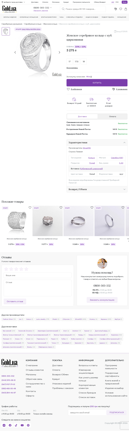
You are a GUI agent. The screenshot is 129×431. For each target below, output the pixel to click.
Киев (68, 125)
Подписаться (116, 412)
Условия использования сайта (116, 394)
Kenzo (29, 319)
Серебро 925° (117, 158)
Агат (66, 331)
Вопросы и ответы (88, 365)
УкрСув (118, 319)
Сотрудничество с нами (35, 385)
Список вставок (87, 397)
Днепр (73, 125)
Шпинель (115, 343)
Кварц (81, 335)
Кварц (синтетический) (98, 335)
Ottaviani (67, 319)
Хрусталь (91, 343)
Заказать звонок (41, 10)
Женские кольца (50, 24)
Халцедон (66, 343)
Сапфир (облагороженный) (111, 339)
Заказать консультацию (102, 300)
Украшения (121, 17)
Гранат (88, 331)
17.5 (76, 61)
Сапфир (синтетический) (13, 343)
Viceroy (93, 319)
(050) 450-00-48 (9, 388)
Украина (106, 319)
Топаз (55, 343)
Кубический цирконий (91, 168)
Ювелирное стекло (46, 347)
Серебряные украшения (12, 24)
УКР (112, 2)
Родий (92, 163)
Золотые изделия (10, 17)
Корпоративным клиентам (87, 386)
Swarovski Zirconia (26, 331)
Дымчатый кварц (102, 331)
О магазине (32, 365)
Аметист (76, 331)
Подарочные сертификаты (112, 374)
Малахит (7, 339)
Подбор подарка (108, 17)
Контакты (31, 391)
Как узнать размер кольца (88, 379)
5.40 (121, 163)
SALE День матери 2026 (31, 29)
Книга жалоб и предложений (112, 382)
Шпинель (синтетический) (13, 347)
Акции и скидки (92, 17)
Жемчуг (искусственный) (13, 335)
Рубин (64, 339)
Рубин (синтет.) (77, 339)
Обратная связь (34, 379)
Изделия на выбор (114, 388)
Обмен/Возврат (100, 2)
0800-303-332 (102, 285)
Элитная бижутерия (48, 17)
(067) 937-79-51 (8, 384)
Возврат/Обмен (78, 189)
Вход (124, 2)
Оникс (19, 339)
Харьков (79, 125)
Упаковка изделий (61, 383)
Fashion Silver (9, 319)
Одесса (86, 125)
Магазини (55, 2)
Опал (29, 339)
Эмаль (31, 347)
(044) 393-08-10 (8, 380)
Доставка (82, 116)
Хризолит (79, 343)
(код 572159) (122, 31)
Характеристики (78, 142)
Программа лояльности (81, 2)
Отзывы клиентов (35, 370)
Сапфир (91, 339)
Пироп (54, 339)
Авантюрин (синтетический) (49, 331)
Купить (97, 82)
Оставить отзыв (15, 301)
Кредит (66, 2)
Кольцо (91, 158)
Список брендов (87, 392)
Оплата (112, 116)
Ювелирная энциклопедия (86, 371)
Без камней (9, 331)
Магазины (31, 374)
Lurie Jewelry (42, 319)
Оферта (30, 395)
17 (70, 61)
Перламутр (42, 339)
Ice (21, 319)
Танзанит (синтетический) (37, 343)
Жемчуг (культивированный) (39, 335)
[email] (88, 412)
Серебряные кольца (32, 24)
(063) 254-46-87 (9, 393)
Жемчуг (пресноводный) (64, 335)
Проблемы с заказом (62, 388)
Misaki (56, 319)
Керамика (116, 335)
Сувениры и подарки (74, 17)
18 (84, 61)
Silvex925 (87, 148)
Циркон (103, 343)
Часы (61, 17)
